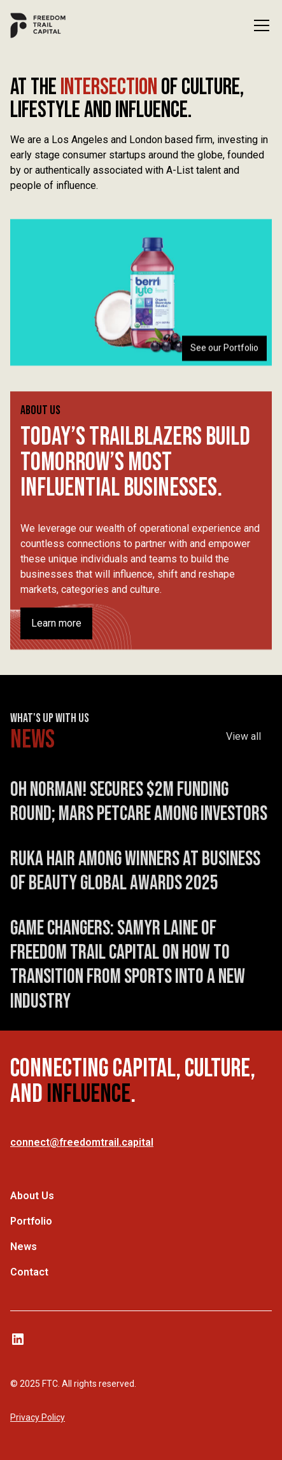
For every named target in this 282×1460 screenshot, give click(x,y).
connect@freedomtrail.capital (81, 1142)
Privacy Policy (37, 1417)
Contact (29, 1272)
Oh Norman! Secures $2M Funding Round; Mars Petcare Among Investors (138, 806)
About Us (32, 1196)
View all (243, 741)
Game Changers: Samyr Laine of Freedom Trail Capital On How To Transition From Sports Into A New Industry (127, 970)
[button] (259, 25)
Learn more (56, 623)
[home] (38, 25)
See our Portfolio (224, 348)
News (23, 1247)
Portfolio (31, 1221)
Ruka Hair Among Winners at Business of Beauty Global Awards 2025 (135, 876)
